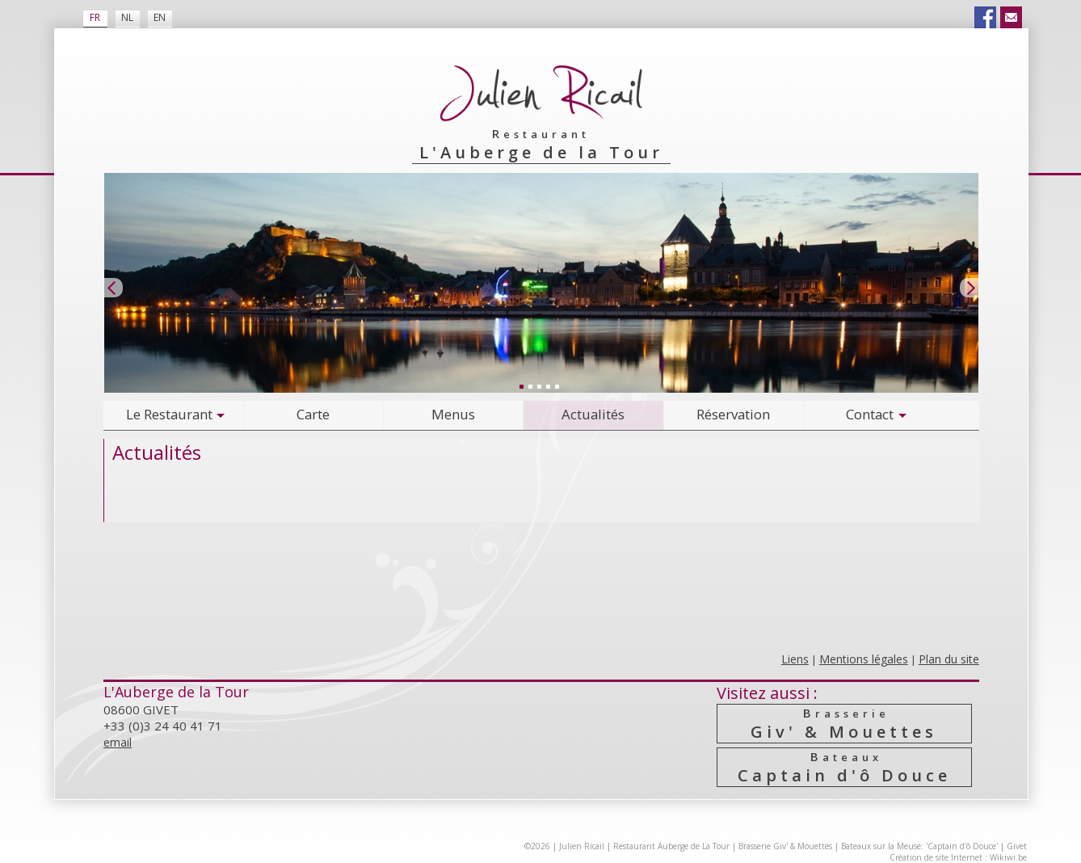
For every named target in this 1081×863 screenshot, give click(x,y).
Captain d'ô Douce (844, 767)
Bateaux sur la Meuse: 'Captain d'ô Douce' (919, 846)
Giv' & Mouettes (844, 724)
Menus (453, 414)
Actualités (593, 414)
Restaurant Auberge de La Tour (671, 846)
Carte (313, 414)
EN (160, 17)
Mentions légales (863, 659)
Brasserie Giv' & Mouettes (785, 846)
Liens (795, 659)
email (117, 742)
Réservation (733, 414)
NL (127, 17)
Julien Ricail (581, 846)
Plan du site (949, 659)
